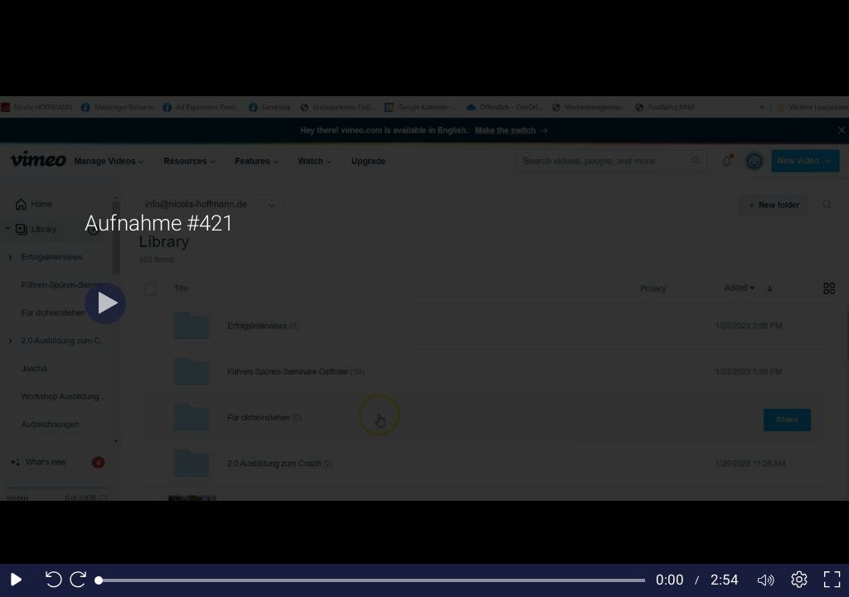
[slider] (372, 580)
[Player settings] (799, 580)
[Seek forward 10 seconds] (82, 580)
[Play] (105, 303)
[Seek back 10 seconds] (49, 580)
